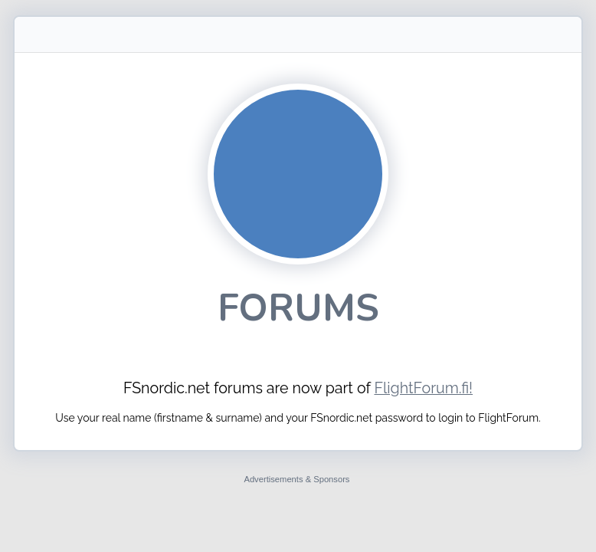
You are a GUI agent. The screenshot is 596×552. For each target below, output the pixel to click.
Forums (298, 308)
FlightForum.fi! (423, 388)
